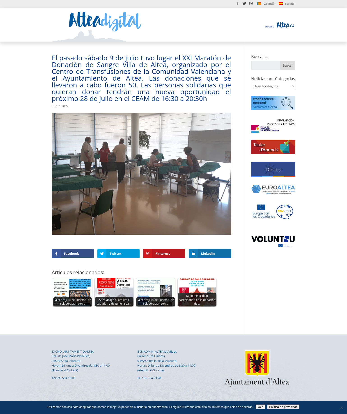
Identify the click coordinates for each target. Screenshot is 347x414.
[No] (341, 407)
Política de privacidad (283, 407)
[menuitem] (265, 4)
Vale (260, 407)
